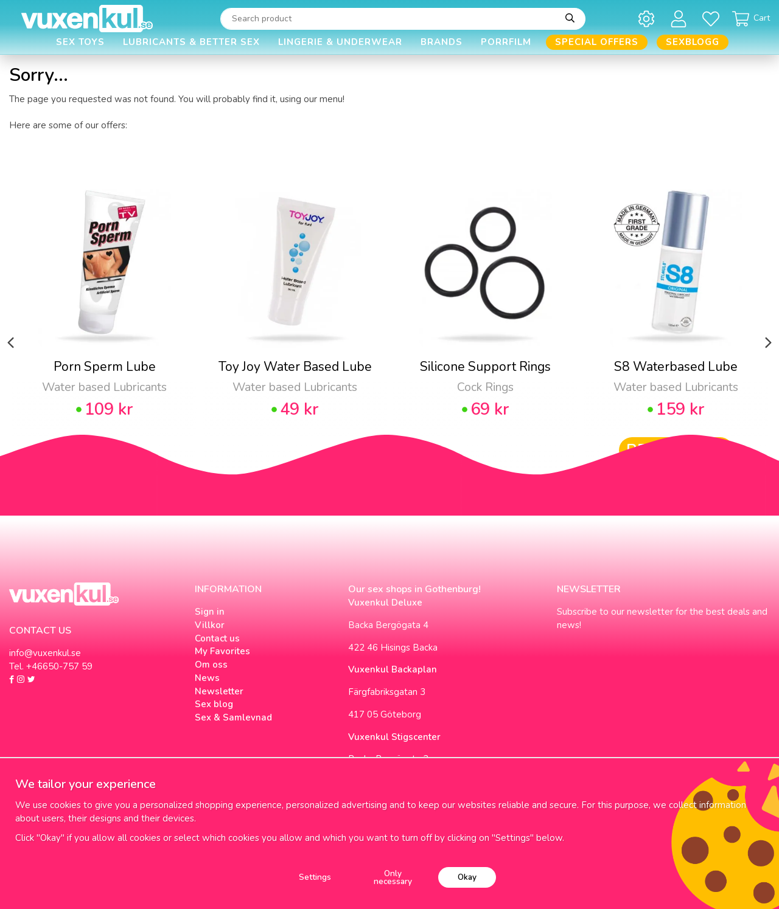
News (207, 678)
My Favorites (222, 651)
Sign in (210, 612)
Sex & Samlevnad (233, 717)
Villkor (210, 625)
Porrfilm (506, 42)
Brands (442, 42)
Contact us (217, 638)
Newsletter (219, 691)
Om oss (211, 664)
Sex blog (214, 704)
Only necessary (393, 878)
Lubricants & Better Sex (191, 42)
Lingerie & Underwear (340, 42)
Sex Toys (80, 42)
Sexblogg (692, 42)
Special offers (596, 42)
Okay (467, 877)
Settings (315, 877)
